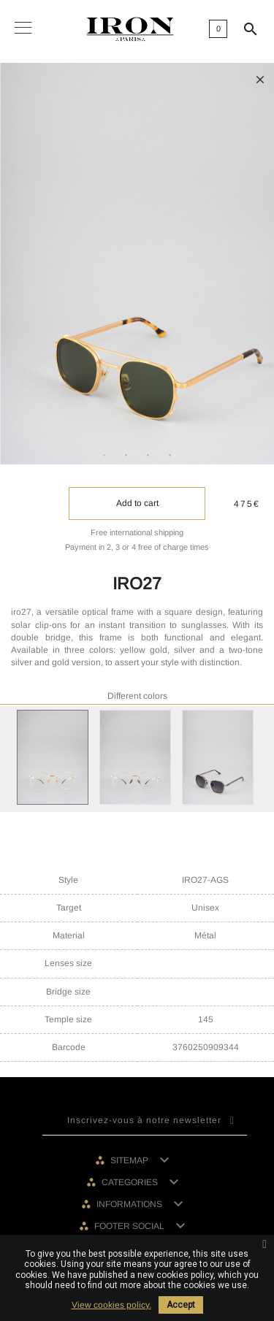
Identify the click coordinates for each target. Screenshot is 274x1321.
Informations (130, 1204)
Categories (131, 1182)
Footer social (130, 1226)
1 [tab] (104, 455)
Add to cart (137, 503)
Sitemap (130, 1160)
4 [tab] (170, 455)
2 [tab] (126, 455)
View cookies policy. (111, 1305)
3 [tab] (148, 455)
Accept (181, 1305)
